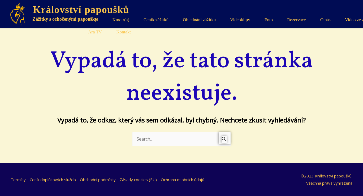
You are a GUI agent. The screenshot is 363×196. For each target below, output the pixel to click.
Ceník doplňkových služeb (53, 179)
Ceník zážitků (156, 19)
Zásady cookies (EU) (138, 179)
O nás (325, 19)
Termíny (18, 179)
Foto (269, 19)
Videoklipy (240, 19)
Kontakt (123, 31)
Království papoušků (81, 9)
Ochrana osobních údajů (182, 179)
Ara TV (95, 31)
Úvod (93, 19)
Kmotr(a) (121, 19)
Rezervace (296, 19)
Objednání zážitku (199, 19)
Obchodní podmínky (98, 179)
